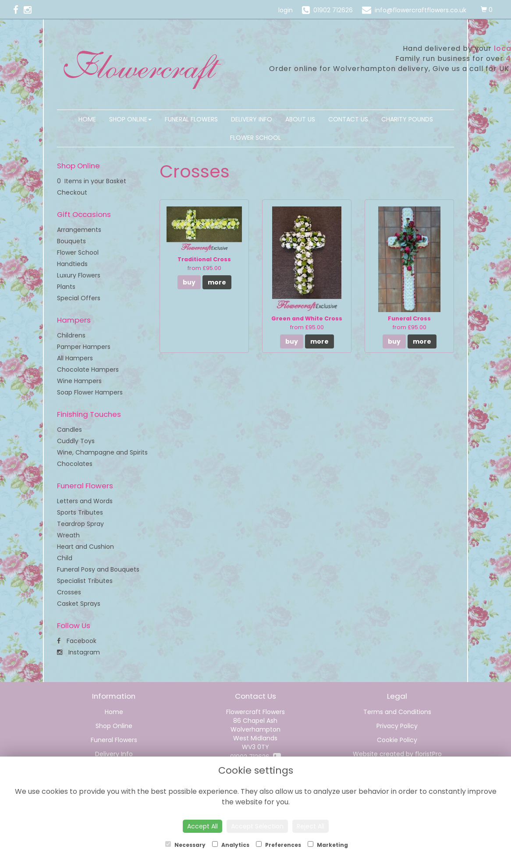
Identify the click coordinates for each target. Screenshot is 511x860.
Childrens (71, 335)
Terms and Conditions (397, 711)
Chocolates (74, 463)
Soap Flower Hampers (90, 392)
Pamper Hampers (83, 346)
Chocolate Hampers (88, 369)
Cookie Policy (397, 740)
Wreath (68, 535)
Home (87, 119)
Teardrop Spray (80, 523)
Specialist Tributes (85, 580)
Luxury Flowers (78, 275)
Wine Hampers (79, 381)
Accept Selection (257, 826)
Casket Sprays (78, 603)
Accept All (202, 826)
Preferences (278, 845)
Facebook (76, 640)
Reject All (310, 826)
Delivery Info (251, 119)
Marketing (328, 845)
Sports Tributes (80, 512)
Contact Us (348, 119)
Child (64, 558)
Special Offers (78, 298)
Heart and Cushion (85, 546)
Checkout (72, 192)
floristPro (428, 754)
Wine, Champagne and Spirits (102, 452)
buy (189, 282)
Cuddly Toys (76, 441)
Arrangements (79, 229)
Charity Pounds (407, 119)
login (285, 10)
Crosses (69, 592)
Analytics (230, 845)
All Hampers (75, 358)
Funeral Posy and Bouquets (98, 569)
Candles (69, 429)
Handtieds (72, 263)
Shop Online (130, 119)
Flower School (255, 137)
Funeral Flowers (191, 119)
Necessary (185, 845)
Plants (66, 286)
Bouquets (71, 241)
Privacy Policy (397, 725)
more (217, 282)
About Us (300, 119)
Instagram (78, 652)
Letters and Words (85, 501)
